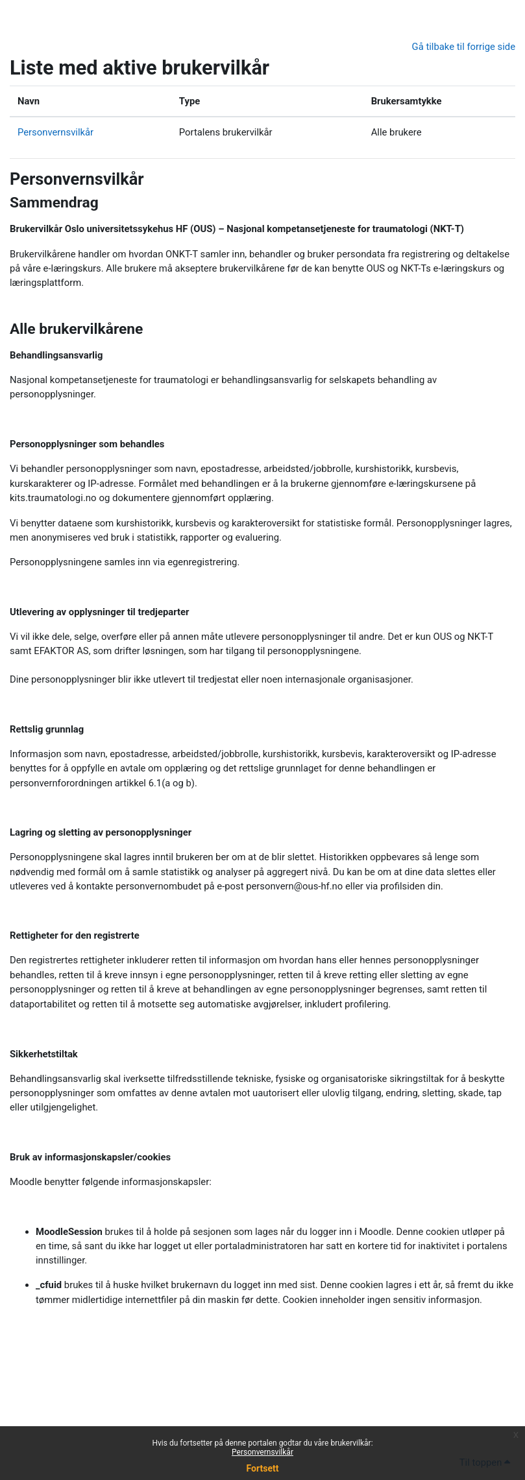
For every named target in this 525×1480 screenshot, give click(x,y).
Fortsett (263, 1468)
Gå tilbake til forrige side (463, 47)
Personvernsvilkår (262, 1452)
